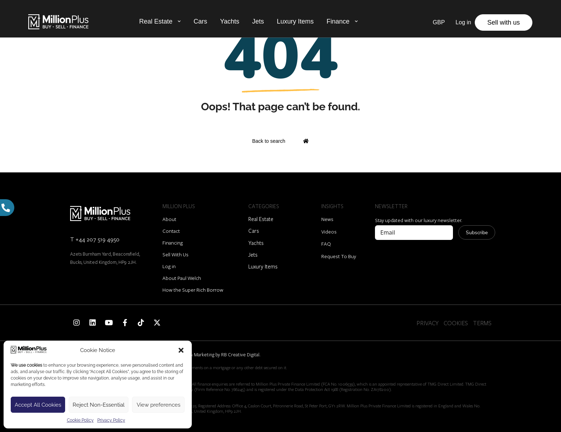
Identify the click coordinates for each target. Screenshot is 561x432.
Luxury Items (295, 21)
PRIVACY (427, 323)
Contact (171, 230)
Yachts (229, 21)
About (169, 219)
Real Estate (155, 21)
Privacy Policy (111, 420)
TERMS (482, 323)
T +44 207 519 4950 (94, 239)
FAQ (326, 243)
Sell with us (503, 22)
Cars (200, 21)
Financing (172, 242)
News (327, 219)
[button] (181, 350)
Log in (169, 266)
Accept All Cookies (38, 405)
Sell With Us (175, 254)
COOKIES (456, 323)
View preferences (158, 405)
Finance (338, 21)
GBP (439, 22)
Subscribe (477, 232)
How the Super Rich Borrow (192, 289)
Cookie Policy (80, 420)
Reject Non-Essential (99, 405)
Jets (258, 21)
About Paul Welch (181, 278)
